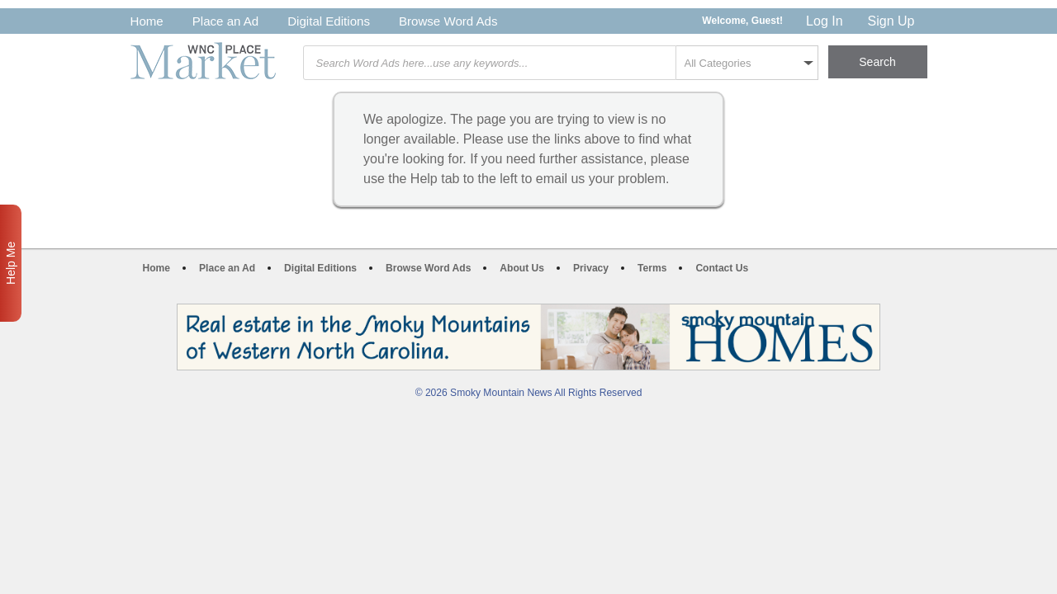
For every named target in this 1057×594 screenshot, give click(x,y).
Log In (824, 21)
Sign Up (891, 21)
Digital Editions (328, 21)
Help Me (10, 263)
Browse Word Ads (448, 21)
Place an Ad (225, 21)
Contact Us (721, 268)
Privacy (591, 268)
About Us (522, 268)
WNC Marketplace (203, 60)
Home (147, 21)
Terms (652, 268)
